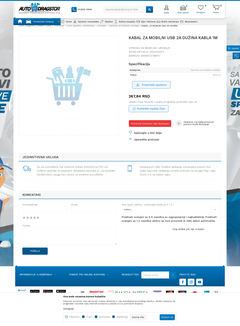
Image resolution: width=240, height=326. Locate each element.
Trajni (89, 317)
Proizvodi (59, 25)
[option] (68, 85)
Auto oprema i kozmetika (80, 25)
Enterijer (101, 25)
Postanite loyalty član (151, 108)
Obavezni (74, 317)
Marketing (122, 317)
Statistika (104, 317)
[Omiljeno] (200, 12)
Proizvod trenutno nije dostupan (150, 123)
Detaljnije (68, 308)
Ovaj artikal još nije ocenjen (188, 229)
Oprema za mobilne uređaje (124, 25)
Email (74, 204)
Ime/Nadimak (29, 204)
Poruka (26, 225)
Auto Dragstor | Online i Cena (35, 25)
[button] (128, 9)
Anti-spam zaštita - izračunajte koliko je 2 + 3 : (148, 204)
